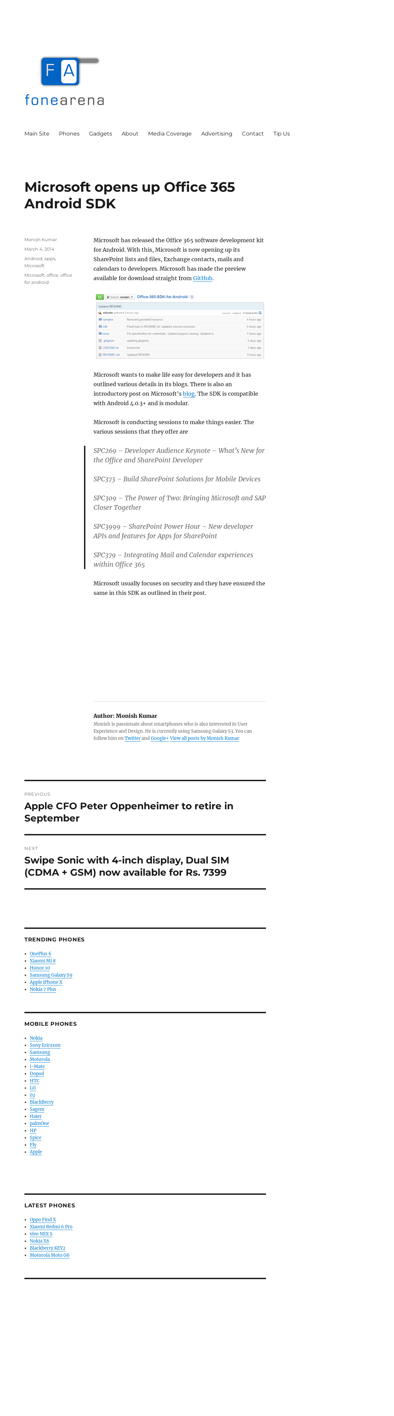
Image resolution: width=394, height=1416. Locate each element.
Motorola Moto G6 (50, 1255)
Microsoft (34, 265)
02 (32, 1095)
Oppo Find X (43, 1220)
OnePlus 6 (40, 954)
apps (49, 258)
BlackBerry (42, 1102)
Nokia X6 (39, 1241)
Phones (69, 133)
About (130, 133)
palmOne (39, 1123)
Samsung (40, 1052)
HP (33, 1130)
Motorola (40, 1059)
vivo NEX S (41, 1234)
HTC (34, 1081)
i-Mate (37, 1066)
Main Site (36, 133)
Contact (253, 133)
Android (33, 258)
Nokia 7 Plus (43, 989)
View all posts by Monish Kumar (204, 738)
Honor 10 (40, 968)
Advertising (216, 133)
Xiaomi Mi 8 (43, 961)
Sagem (37, 1109)
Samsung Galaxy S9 (51, 975)
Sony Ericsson (45, 1045)
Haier (36, 1116)
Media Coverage (170, 133)
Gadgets (100, 133)
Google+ (160, 738)
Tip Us (281, 133)
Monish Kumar (40, 239)
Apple (36, 1152)
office (52, 275)
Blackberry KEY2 (47, 1248)
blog (189, 393)
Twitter (133, 738)
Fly (33, 1145)
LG (33, 1088)
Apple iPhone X (46, 982)
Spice (35, 1138)
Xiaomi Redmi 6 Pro (51, 1227)
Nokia (36, 1038)
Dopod (37, 1074)
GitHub (202, 278)
